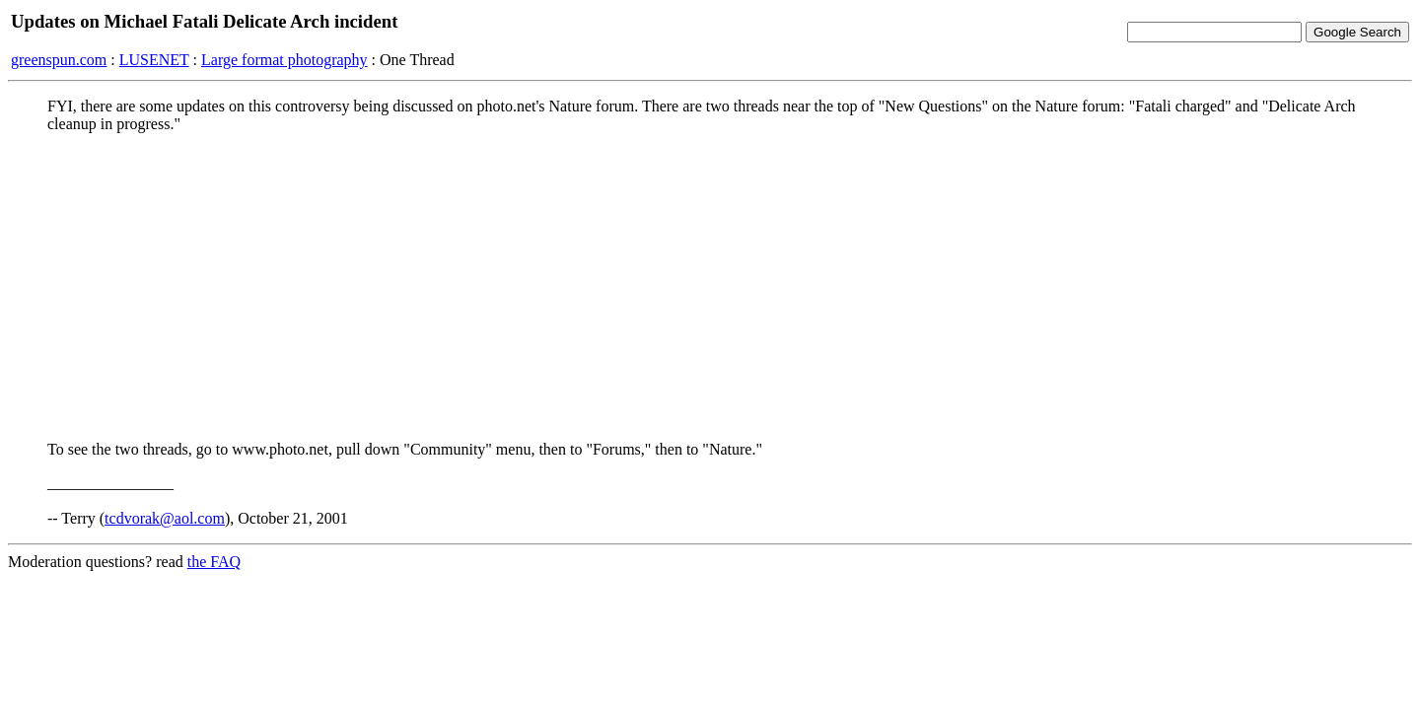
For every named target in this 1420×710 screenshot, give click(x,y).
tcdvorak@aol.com (165, 518)
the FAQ (214, 561)
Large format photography (284, 59)
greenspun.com (58, 59)
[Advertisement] (710, 287)
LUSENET (154, 59)
